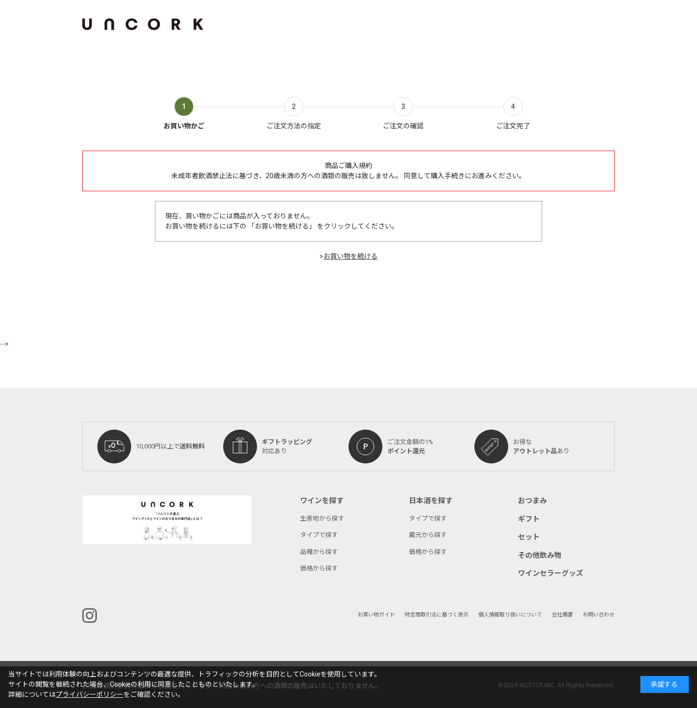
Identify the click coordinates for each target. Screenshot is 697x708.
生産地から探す (322, 518)
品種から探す (319, 551)
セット (529, 537)
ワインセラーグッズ (550, 573)
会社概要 (562, 615)
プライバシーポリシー (89, 695)
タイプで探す (319, 534)
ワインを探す (322, 500)
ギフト (529, 519)
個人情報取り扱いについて (510, 615)
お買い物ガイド (376, 615)
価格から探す (319, 568)
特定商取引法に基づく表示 (437, 615)
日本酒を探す (431, 500)
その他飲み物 (539, 555)
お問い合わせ (599, 615)
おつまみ (532, 500)
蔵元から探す (428, 534)
